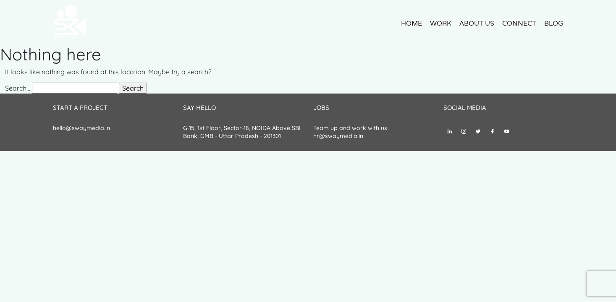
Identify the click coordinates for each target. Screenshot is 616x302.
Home (411, 23)
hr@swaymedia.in (338, 136)
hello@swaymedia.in (81, 128)
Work (440, 23)
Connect (519, 23)
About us (476, 23)
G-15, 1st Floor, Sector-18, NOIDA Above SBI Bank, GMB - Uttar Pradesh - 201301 (242, 132)
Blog (553, 23)
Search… (17, 88)
